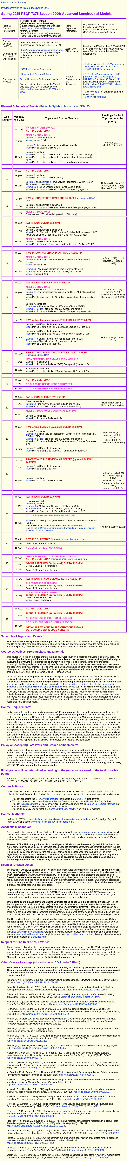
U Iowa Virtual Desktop (47, 799)
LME (118, 79)
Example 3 (31, 269)
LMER (111, 82)
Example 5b (32, 506)
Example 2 (45, 182)
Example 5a (32, 434)
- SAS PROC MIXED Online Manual (101, 66)
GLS (108, 79)
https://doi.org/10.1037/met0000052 (101, 1133)
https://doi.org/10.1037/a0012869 (39, 1067)
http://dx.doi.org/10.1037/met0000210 (85, 1150)
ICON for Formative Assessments (36, 69)
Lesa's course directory (13, 2)
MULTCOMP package (94, 79)
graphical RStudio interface (102, 804)
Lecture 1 (30, 145)
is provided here (38, 937)
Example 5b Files (34, 508)
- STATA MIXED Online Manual (98, 69)
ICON (57, 962)
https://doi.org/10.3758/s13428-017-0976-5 (84, 1099)
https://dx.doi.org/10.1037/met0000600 (78, 1004)
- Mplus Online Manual (94, 97)
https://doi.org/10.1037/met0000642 (76, 1075)
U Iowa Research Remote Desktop (53, 801)
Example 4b (32, 339)
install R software (29, 804)
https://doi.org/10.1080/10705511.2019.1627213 (77, 1106)
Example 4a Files (34, 309)
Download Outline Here (37, 355)
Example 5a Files (34, 439)
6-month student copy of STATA (63, 809)
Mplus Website (92, 92)
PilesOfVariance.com (113, 64)
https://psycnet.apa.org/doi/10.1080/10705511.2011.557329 (36, 1126)
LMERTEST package (110, 84)
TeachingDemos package (100, 74)
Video (29, 140)
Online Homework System (33, 79)
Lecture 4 (30, 292)
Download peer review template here (69, 559)
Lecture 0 (30, 137)
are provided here (26, 934)
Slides (70, 525)
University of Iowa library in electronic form (52, 822)
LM (113, 77)
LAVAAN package (92, 87)
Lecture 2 (30, 182)
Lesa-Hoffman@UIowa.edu (40, 28)
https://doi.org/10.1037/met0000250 (91, 1092)
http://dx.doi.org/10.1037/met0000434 (94, 1157)
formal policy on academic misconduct (90, 832)
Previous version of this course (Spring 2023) (25, 8)
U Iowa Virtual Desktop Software (36, 74)
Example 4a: (32, 306)
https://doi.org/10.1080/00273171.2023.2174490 (31, 1143)
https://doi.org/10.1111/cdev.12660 (90, 990)
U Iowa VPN (80, 799)
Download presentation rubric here (68, 539)
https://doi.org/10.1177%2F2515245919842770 (45, 1014)
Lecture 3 (30, 259)
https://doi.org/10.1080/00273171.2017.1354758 (31, 1116)
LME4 (86, 84)
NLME (93, 82)
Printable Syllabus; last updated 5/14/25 (65, 106)
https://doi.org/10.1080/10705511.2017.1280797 (31, 1084)
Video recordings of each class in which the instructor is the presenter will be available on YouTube (61, 685)
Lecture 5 (30, 404)
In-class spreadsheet (55, 289)
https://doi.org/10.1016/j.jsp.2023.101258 (27, 1041)
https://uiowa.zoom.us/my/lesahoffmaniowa (41, 50)
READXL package (102, 77)
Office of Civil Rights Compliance (26, 932)
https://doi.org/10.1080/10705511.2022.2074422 (34, 982)
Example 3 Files (34, 271)
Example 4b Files (34, 341)
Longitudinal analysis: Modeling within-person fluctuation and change (61, 819)
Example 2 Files (34, 187)
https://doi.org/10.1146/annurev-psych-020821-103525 (39, 1048)
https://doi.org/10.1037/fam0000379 (24, 1058)
